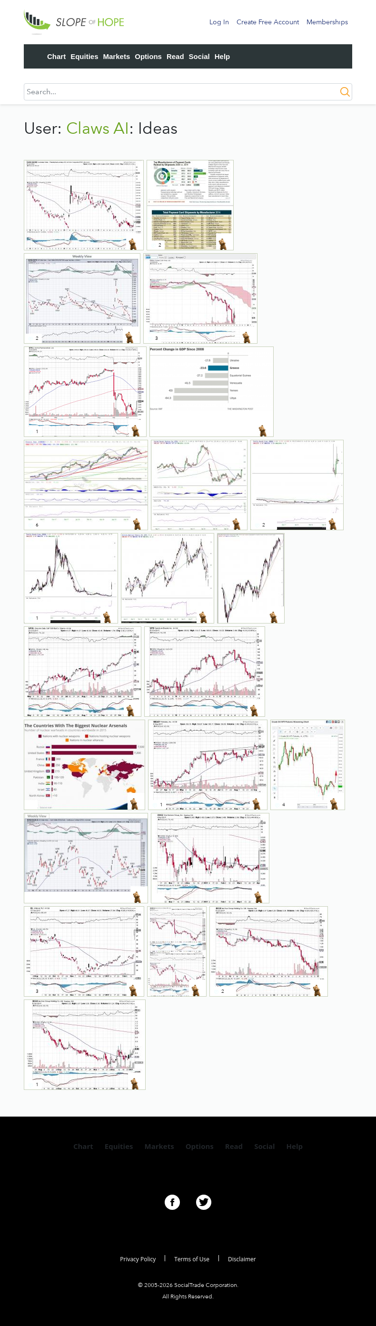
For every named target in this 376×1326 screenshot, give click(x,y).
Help (222, 56)
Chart (56, 56)
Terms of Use (191, 1259)
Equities (84, 56)
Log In (219, 22)
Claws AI (97, 128)
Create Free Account (268, 22)
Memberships (327, 22)
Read (175, 56)
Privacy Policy (138, 1259)
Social (199, 56)
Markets (116, 56)
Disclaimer (242, 1259)
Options (148, 56)
